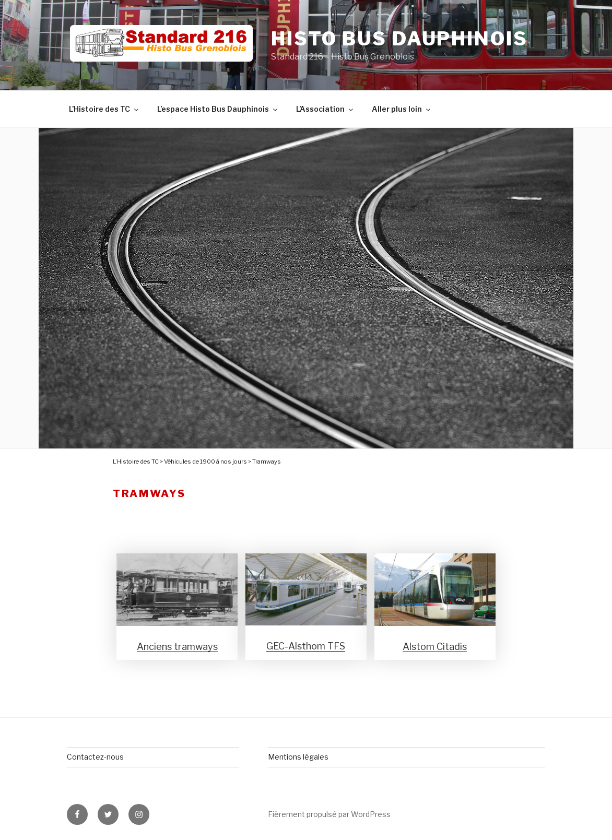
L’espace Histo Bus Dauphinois (218, 108)
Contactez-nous (95, 756)
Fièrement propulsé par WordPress (329, 814)
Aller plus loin (402, 108)
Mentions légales (298, 756)
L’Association (325, 108)
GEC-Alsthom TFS (305, 646)
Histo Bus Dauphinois (399, 38)
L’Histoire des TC (104, 108)
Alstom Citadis (435, 646)
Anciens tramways (177, 646)
